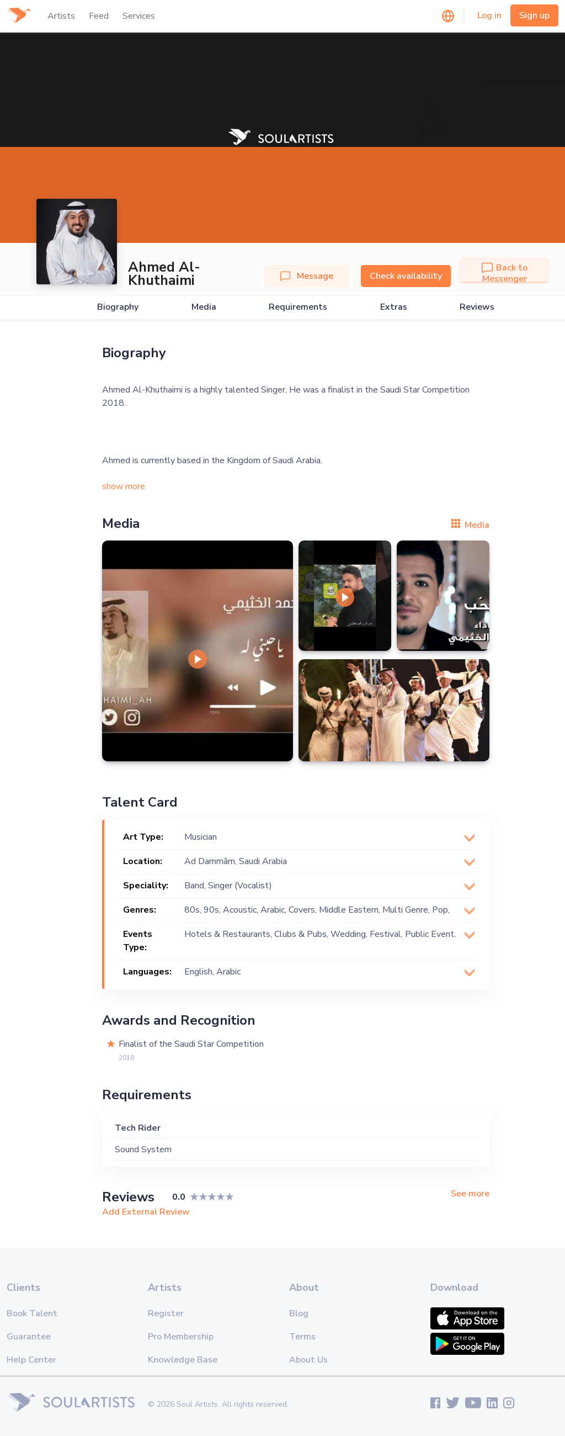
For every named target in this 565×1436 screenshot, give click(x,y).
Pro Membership (181, 1336)
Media (203, 307)
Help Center (31, 1359)
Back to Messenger (504, 273)
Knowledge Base (182, 1359)
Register (166, 1313)
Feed (99, 16)
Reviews (477, 307)
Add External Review (146, 1211)
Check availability (406, 276)
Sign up (534, 15)
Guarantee (29, 1336)
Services (138, 16)
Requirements (298, 307)
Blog (298, 1313)
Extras (393, 307)
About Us (308, 1359)
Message (306, 276)
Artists (61, 16)
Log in (489, 15)
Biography (117, 307)
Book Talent (32, 1313)
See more (470, 1194)
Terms (302, 1336)
